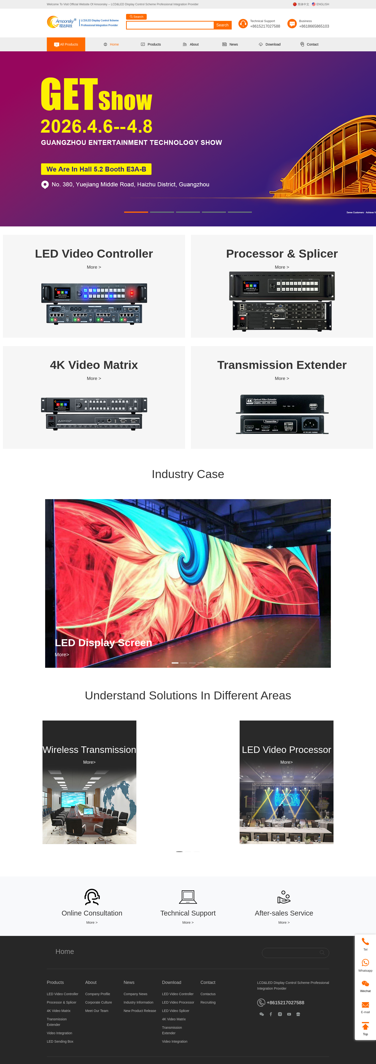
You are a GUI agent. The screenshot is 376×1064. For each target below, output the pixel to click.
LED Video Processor (178, 1002)
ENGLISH (320, 4)
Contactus (208, 994)
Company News (135, 994)
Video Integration (59, 1033)
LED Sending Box (60, 1041)
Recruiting (208, 1002)
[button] (136, 212)
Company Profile (97, 994)
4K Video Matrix (59, 1011)
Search (222, 25)
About (190, 44)
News (230, 44)
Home (111, 44)
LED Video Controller (62, 994)
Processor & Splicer (61, 1002)
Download (269, 44)
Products (151, 44)
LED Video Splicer (175, 1011)
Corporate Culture (98, 1002)
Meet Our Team (96, 1011)
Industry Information (138, 1002)
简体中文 (301, 4)
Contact (309, 44)
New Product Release (140, 1011)
